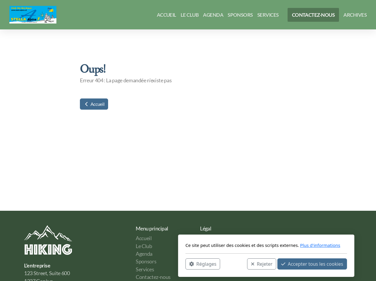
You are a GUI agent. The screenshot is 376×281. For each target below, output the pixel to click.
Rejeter (183, 263)
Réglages (124, 263)
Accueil (94, 104)
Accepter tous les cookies (234, 263)
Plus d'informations (242, 245)
